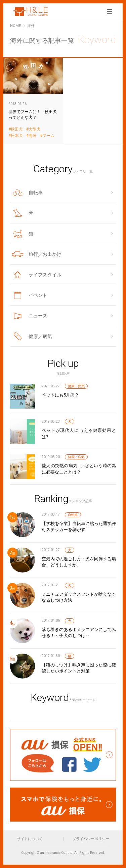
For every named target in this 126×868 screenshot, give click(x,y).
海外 (33, 136)
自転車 (73, 515)
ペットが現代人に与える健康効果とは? (79, 433)
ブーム (48, 136)
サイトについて (30, 839)
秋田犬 (17, 129)
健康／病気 (76, 386)
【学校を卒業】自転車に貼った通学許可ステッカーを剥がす (79, 526)
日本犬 (17, 136)
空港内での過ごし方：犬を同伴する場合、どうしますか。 (79, 561)
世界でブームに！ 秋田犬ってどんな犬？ (33, 100)
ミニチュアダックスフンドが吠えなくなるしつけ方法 (79, 597)
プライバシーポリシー (90, 839)
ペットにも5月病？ (60, 394)
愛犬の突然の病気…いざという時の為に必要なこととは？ (79, 468)
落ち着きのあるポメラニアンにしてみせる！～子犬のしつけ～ (79, 632)
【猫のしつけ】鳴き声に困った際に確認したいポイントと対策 (79, 667)
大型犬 (35, 129)
